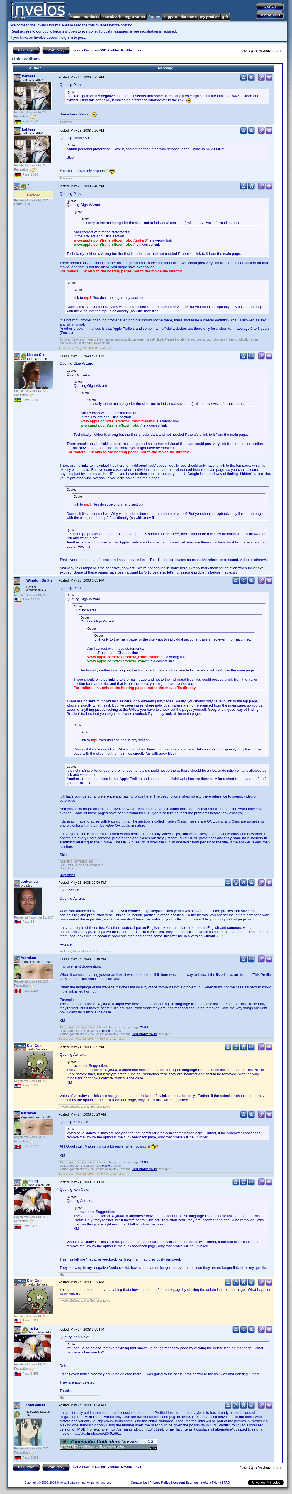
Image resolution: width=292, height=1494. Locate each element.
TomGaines (35, 1405)
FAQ (227, 1482)
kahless (28, 76)
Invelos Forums (84, 50)
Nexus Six (35, 355)
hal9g (33, 1181)
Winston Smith (39, 580)
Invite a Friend (210, 1482)
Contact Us (139, 1482)
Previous (263, 50)
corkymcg (29, 881)
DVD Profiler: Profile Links (120, 50)
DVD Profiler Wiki (144, 1034)
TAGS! (144, 1027)
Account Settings (185, 1482)
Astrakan (28, 958)
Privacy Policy (159, 1482)
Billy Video (67, 875)
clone (106, 1030)
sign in (67, 37)
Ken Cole (34, 1045)
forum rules (98, 25)
